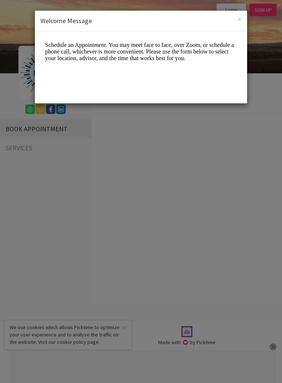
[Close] (240, 20)
